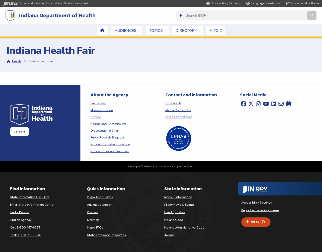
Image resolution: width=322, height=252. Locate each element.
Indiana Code (173, 219)
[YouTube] (266, 103)
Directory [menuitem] (189, 29)
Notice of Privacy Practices (109, 150)
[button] (223, 3)
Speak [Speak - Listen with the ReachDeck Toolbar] (255, 222)
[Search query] (280, 15)
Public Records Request (107, 137)
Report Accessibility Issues (260, 209)
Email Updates (174, 212)
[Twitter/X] (251, 103)
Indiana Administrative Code (184, 227)
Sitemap (93, 219)
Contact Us (173, 103)
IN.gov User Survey (100, 196)
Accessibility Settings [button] (256, 202)
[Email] (281, 103)
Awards (169, 234)
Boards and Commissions (108, 123)
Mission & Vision (101, 109)
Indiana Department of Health (55, 15)
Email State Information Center (32, 204)
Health (16, 61)
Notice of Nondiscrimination (110, 144)
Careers (19, 131)
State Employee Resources (106, 234)
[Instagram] (258, 103)
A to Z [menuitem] (216, 29)
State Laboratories (178, 116)
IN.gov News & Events (179, 204)
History (95, 116)
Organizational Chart (104, 130)
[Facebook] (243, 103)
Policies (92, 212)
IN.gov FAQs (95, 227)
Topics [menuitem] (159, 29)
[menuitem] (102, 29)
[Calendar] (288, 103)
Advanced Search (99, 204)
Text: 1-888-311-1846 (25, 234)
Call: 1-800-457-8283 (25, 227)
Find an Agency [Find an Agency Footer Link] (21, 219)
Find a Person (19, 212)
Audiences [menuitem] (128, 29)
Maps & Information (178, 196)
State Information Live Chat (30, 196)
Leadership (98, 103)
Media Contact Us (178, 109)
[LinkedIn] (273, 103)
